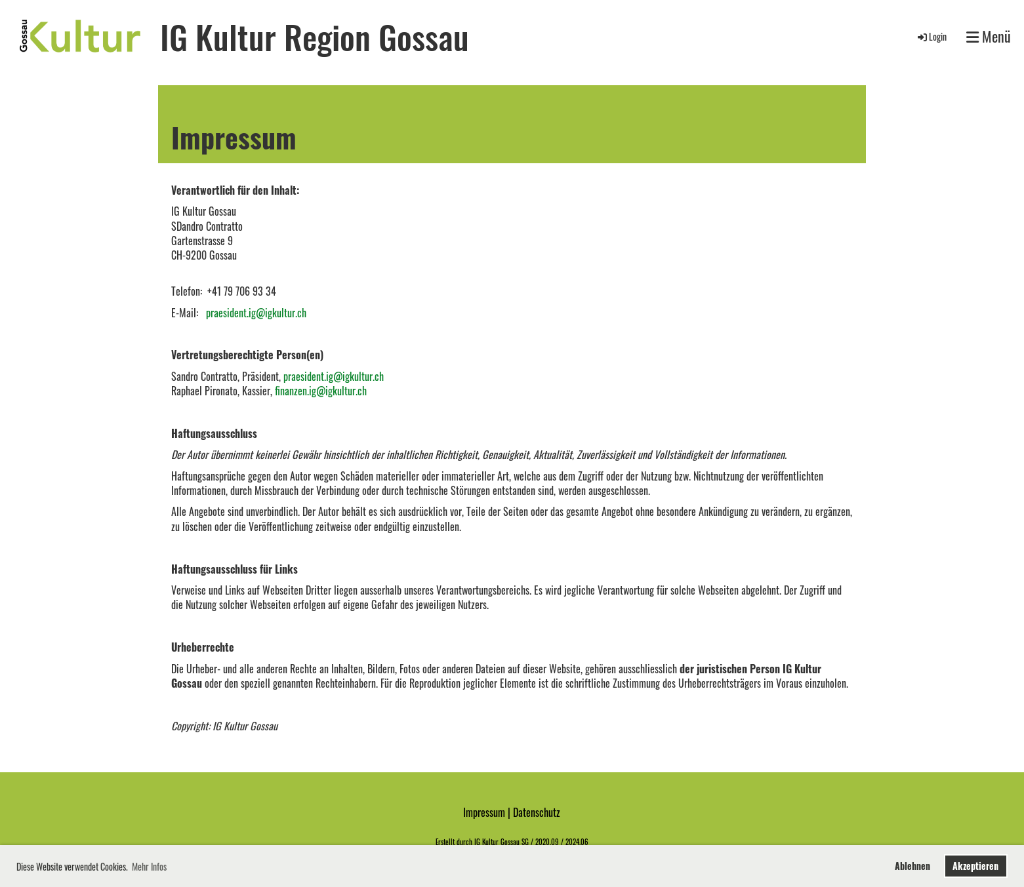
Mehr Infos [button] (149, 866)
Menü (988, 36)
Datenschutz (536, 812)
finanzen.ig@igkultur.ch (321, 391)
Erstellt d (448, 842)
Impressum (484, 812)
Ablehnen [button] (912, 866)
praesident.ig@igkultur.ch (256, 313)
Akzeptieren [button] (975, 866)
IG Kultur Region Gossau (314, 36)
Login (931, 36)
